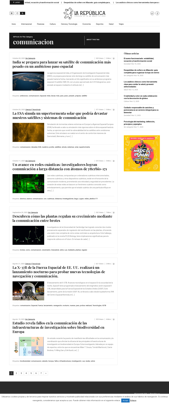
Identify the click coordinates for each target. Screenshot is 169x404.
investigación (76, 361)
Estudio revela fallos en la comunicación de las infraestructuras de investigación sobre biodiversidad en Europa (58, 327)
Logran (81, 199)
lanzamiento (48, 305)
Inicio (14, 24)
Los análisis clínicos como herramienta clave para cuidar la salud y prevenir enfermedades (140, 84)
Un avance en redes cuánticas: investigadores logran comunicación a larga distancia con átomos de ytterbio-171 (60, 166)
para (61, 96)
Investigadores (68, 199)
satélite (84, 96)
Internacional (26, 24)
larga (76, 199)
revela (88, 361)
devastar (34, 147)
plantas (78, 250)
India (48, 96)
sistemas (70, 147)
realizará (89, 305)
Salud (111, 24)
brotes (22, 250)
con (45, 199)
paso (66, 96)
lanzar (53, 96)
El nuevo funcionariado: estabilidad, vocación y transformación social (32, 3)
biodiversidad (25, 361)
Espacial (43, 96)
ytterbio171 (94, 199)
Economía (87, 24)
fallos (56, 361)
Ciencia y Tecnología (69, 24)
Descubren (55, 250)
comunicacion (34, 96)
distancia (58, 199)
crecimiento (46, 250)
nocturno (66, 305)
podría (51, 147)
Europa (51, 361)
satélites (58, 147)
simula (64, 147)
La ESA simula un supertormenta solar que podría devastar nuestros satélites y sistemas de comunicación (60, 115)
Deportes (99, 24)
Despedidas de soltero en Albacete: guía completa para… (90, 3)
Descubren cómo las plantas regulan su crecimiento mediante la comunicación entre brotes (62, 218)
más (57, 96)
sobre (93, 361)
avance (29, 199)
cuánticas (50, 199)
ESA (39, 147)
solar (76, 147)
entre (62, 250)
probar (82, 305)
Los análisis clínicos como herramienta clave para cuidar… (143, 3)
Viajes (121, 24)
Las (65, 250)
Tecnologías (97, 305)
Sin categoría (30, 58)
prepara (78, 96)
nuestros (45, 147)
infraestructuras (65, 361)
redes (87, 199)
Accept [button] (125, 400)
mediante (71, 250)
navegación (57, 305)
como (28, 250)
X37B (104, 305)
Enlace (133, 400)
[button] (12, 13)
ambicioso (24, 96)
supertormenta (84, 147)
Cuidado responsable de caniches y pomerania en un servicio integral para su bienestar (141, 110)
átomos (23, 199)
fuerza (40, 305)
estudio (45, 361)
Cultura (53, 24)
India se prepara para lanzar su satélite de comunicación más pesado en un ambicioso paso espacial (62, 64)
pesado (71, 96)
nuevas (72, 305)
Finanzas (40, 24)
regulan (84, 250)
